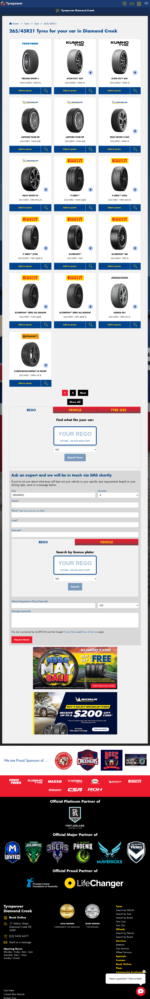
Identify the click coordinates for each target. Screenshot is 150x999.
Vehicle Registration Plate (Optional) (29, 601)
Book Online (123, 964)
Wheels (120, 929)
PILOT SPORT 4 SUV (119, 137)
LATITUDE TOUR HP (30, 137)
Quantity (102, 490)
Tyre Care (121, 921)
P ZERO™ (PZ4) (119, 195)
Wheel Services (124, 952)
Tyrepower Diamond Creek (75, 10)
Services (121, 940)
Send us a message (20, 942)
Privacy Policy (69, 631)
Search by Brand (124, 917)
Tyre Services (122, 948)
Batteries (120, 944)
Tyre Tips (120, 925)
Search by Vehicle (125, 910)
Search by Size (123, 914)
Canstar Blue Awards (14, 994)
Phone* (27, 510)
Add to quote (25, 90)
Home (13, 23)
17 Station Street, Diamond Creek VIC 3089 (20, 927)
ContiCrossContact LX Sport (30, 371)
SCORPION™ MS (119, 254)
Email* (14, 520)
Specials (121, 956)
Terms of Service (89, 631)
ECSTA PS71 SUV (75, 78)
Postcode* (16, 530)
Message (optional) (21, 611)
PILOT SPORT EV (30, 195)
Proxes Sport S (30, 78)
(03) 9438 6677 (19, 936)
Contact (120, 960)
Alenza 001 (120, 312)
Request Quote (21, 639)
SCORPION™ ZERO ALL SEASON (30, 312)
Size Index (9, 990)
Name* (15, 500)
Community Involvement (131, 972)
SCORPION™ (75, 254)
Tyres (119, 906)
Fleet (119, 968)
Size (13, 490)
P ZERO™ (75, 195)
